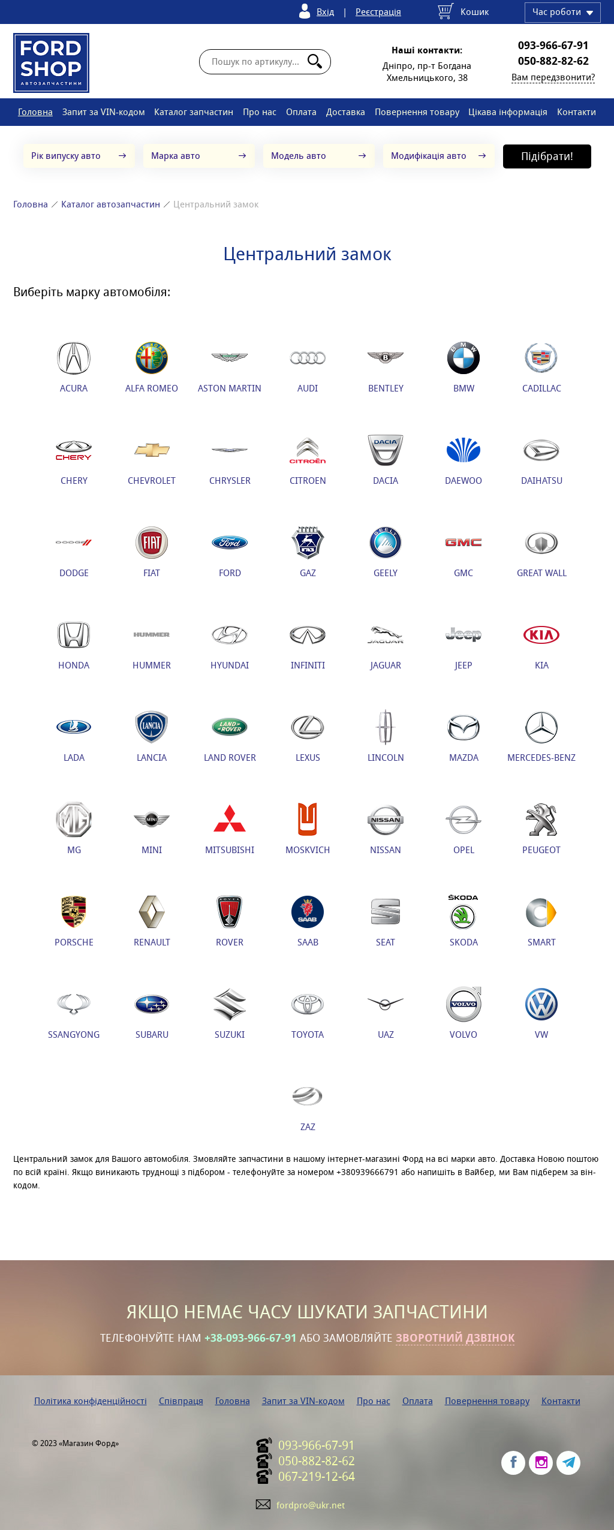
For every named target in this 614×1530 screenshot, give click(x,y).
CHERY (74, 459)
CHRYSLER (230, 459)
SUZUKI (230, 1013)
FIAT (152, 552)
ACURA (74, 367)
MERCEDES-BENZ (541, 736)
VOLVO (463, 1013)
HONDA (74, 644)
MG (74, 829)
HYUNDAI (229, 644)
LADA (74, 736)
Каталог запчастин (193, 112)
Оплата (301, 112)
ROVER (230, 921)
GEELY (386, 552)
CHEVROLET (152, 459)
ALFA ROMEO (151, 367)
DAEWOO (463, 459)
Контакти (576, 112)
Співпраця (181, 1400)
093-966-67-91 (553, 45)
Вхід (325, 11)
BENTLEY (386, 367)
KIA (541, 644)
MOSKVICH (307, 829)
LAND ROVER (230, 736)
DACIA (386, 459)
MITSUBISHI (229, 829)
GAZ (308, 552)
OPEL (463, 829)
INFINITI (308, 644)
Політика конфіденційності (90, 1400)
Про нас (259, 112)
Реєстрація (378, 11)
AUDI (308, 367)
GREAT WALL (542, 552)
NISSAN (386, 829)
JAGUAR (386, 644)
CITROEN (308, 459)
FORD (230, 552)
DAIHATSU (541, 459)
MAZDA (463, 736)
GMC (463, 552)
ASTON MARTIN (229, 367)
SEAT (386, 921)
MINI (152, 829)
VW (541, 1013)
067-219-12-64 (316, 1476)
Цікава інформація (507, 112)
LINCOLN (386, 736)
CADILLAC (541, 367)
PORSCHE (74, 921)
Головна (35, 112)
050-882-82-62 (553, 61)
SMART (541, 921)
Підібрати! (547, 156)
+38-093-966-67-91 (250, 1338)
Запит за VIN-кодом (103, 112)
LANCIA (152, 736)
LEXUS (308, 736)
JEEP (463, 644)
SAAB (308, 921)
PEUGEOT (541, 829)
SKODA (463, 921)
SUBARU (152, 1013)
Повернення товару (417, 112)
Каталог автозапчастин (110, 204)
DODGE (74, 552)
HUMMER (152, 644)
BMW (463, 367)
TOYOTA (308, 1013)
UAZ (386, 1013)
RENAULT (152, 921)
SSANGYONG (74, 1013)
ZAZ (308, 1106)
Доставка (345, 112)
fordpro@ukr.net (310, 1505)
